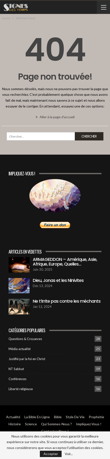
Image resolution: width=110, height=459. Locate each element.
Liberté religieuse (21, 389)
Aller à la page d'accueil (55, 117)
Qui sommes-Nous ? (56, 424)
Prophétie (96, 417)
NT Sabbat (16, 369)
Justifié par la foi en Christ (27, 359)
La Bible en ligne (37, 417)
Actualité (13, 417)
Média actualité (20, 349)
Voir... (69, 454)
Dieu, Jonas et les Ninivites (58, 280)
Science (31, 424)
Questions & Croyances (25, 339)
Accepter (51, 454)
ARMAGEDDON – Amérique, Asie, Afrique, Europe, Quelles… (65, 261)
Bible (58, 417)
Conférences (17, 379)
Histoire (15, 424)
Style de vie (75, 417)
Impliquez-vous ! (88, 424)
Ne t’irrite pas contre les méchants (66, 301)
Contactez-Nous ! (55, 431)
